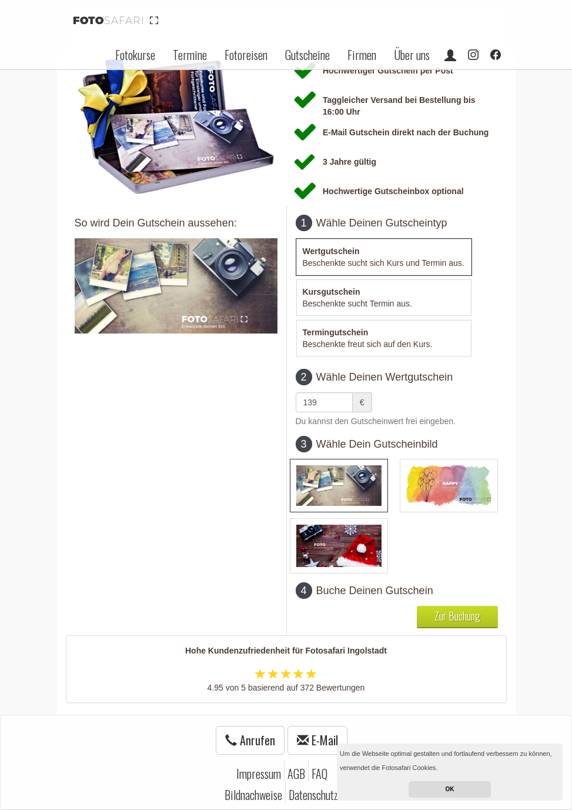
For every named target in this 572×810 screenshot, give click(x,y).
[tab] (383, 257)
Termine (190, 55)
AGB (296, 773)
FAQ (319, 773)
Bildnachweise (253, 795)
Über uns (412, 55)
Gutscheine (307, 55)
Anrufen (250, 740)
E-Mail (317, 740)
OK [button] (450, 789)
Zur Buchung (457, 616)
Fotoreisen (246, 55)
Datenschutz (313, 795)
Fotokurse (135, 55)
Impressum (258, 773)
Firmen (361, 55)
